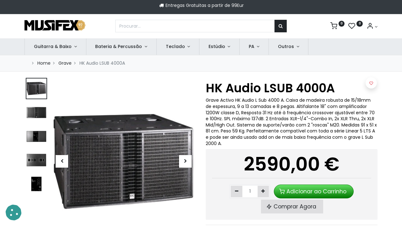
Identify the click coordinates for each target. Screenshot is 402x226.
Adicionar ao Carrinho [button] (313, 191)
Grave (65, 63)
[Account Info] (372, 27)
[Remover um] (236, 191)
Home (44, 63)
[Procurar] (280, 26)
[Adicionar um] (263, 191)
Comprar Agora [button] (292, 206)
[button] (62, 161)
